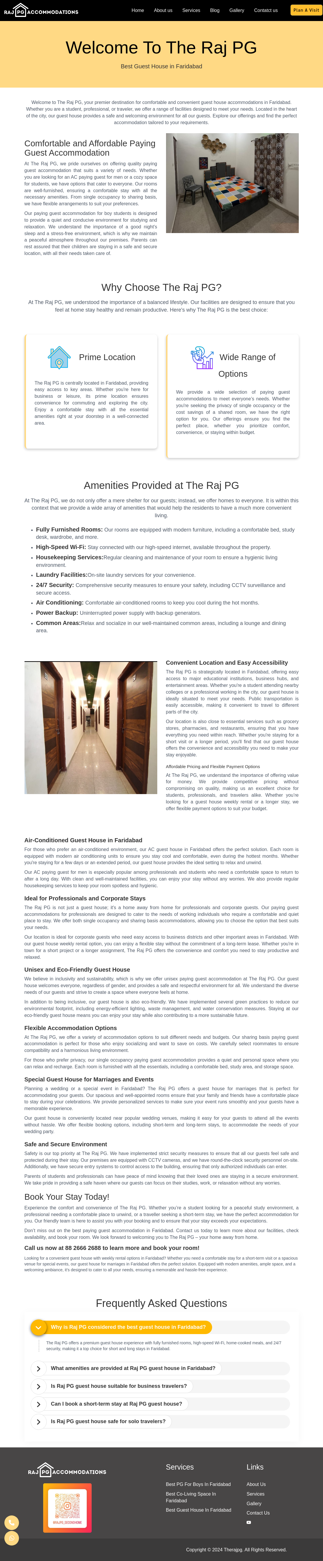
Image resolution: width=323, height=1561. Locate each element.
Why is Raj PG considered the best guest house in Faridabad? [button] (128, 1327)
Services (191, 10)
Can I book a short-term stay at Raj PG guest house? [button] (116, 1404)
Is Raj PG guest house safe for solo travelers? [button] (108, 1421)
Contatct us (266, 10)
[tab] (163, 1327)
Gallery (236, 10)
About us (163, 10)
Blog (214, 10)
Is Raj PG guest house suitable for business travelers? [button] (119, 1386)
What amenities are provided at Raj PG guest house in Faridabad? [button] (133, 1368)
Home (138, 10)
